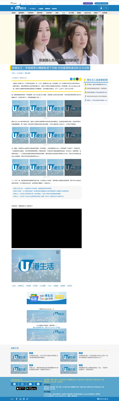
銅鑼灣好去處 (72, 379)
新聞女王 (21, 285)
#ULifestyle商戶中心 (60, 396)
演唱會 (14, 13)
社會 (63, 13)
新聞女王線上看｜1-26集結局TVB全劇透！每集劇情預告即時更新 (32, 188)
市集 (51, 379)
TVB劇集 (43, 285)
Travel (25, 3)
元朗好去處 (80, 379)
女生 (14, 285)
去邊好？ (96, 13)
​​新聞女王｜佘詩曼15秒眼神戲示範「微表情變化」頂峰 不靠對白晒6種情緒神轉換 (37, 193)
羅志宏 (16, 78)
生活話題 (20, 73)
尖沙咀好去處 (62, 379)
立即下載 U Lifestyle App (102, 3)
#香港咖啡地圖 (77, 394)
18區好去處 (87, 13)
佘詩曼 (35, 285)
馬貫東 (63, 285)
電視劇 (56, 285)
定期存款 (54, 8)
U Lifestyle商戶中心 (88, 3)
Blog (44, 3)
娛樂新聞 (47, 8)
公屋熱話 (40, 8)
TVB (50, 285)
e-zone (50, 3)
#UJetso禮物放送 (49, 396)
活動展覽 (46, 379)
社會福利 (60, 382)
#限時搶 (97, 394)
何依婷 (70, 285)
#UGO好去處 (47, 394)
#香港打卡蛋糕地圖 (67, 394)
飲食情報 (49, 13)
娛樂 (57, 13)
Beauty (38, 3)
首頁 (13, 73)
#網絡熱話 (74, 396)
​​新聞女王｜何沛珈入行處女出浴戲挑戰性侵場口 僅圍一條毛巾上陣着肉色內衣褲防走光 (38, 196)
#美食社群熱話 (56, 394)
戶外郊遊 (53, 382)
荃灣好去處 (88, 379)
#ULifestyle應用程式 (89, 394)
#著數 (68, 396)
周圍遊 (79, 13)
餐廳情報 (46, 382)
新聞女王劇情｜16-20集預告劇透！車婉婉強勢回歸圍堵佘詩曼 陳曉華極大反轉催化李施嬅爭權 (41, 191)
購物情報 (39, 13)
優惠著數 (21, 13)
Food (32, 3)
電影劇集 (27, 73)
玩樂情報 (30, 13)
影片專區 (71, 13)
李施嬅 (29, 285)
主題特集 (104, 13)
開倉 (55, 379)
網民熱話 (46, 387)
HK (20, 3)
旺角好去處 (96, 379)
